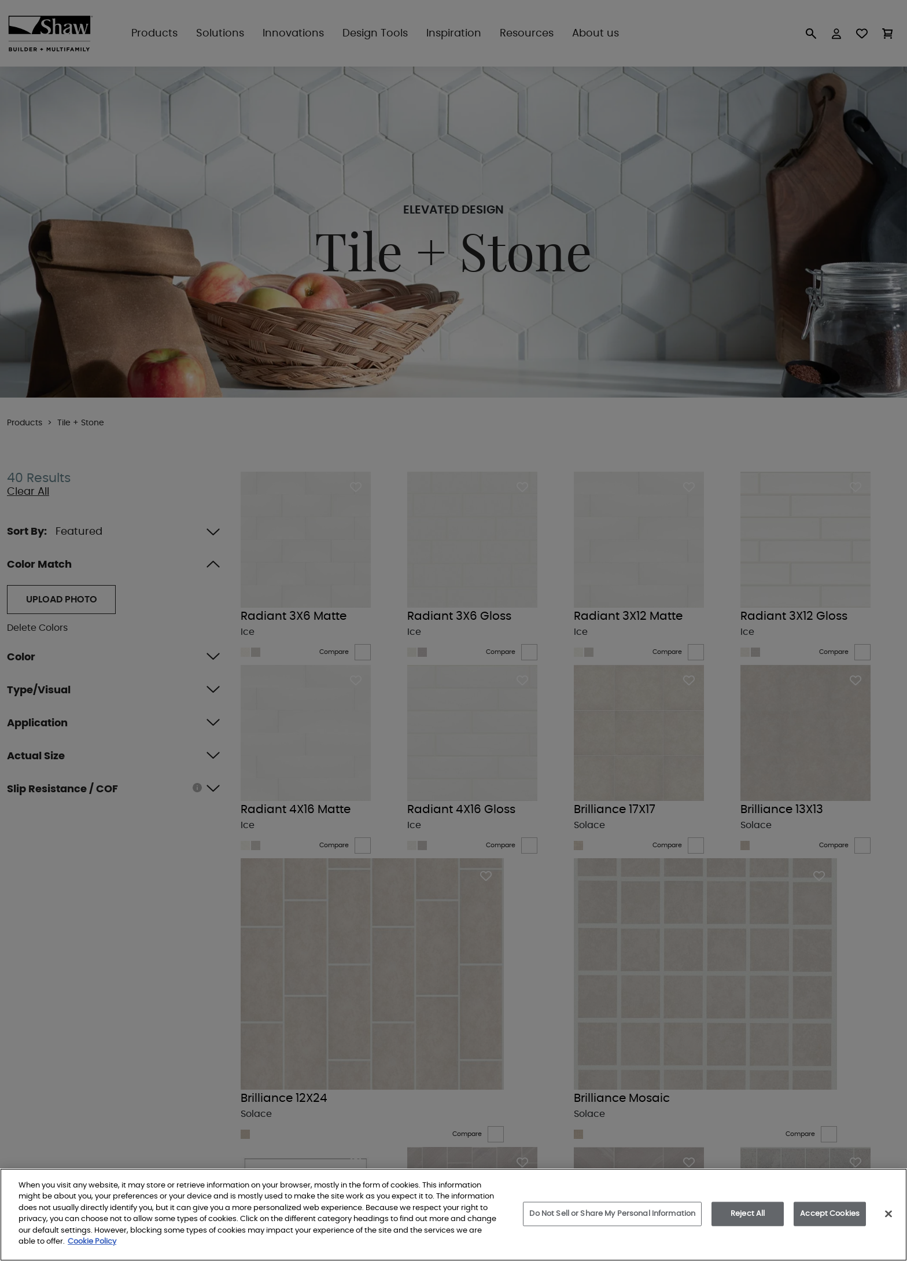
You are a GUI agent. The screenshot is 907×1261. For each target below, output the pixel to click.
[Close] (888, 1213)
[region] (453, 1214)
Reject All (748, 1214)
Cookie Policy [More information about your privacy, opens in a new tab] (92, 1241)
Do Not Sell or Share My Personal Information (612, 1214)
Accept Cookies (830, 1214)
